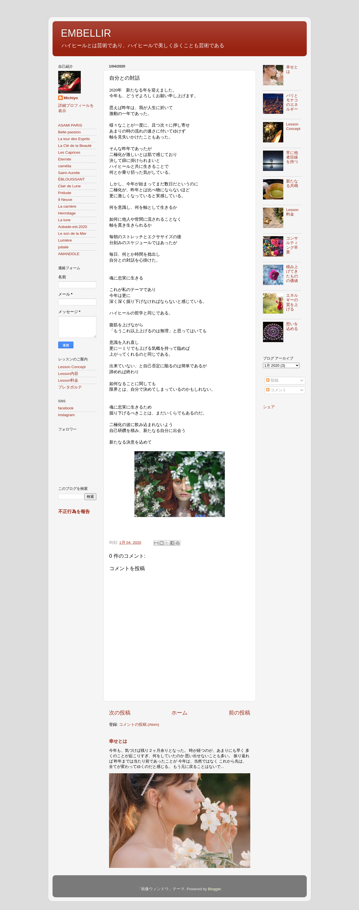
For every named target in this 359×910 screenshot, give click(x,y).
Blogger (214, 889)
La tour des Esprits (74, 139)
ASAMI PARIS (70, 125)
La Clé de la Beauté (75, 146)
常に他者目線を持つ (292, 157)
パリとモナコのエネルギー (292, 103)
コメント (276, 390)
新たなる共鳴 (292, 183)
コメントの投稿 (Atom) (139, 724)
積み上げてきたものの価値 (292, 274)
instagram (66, 415)
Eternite (64, 159)
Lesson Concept (72, 367)
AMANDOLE (69, 254)
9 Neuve (65, 199)
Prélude (64, 193)
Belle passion (69, 132)
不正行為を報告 (74, 511)
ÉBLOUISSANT (71, 179)
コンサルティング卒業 (292, 245)
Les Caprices (69, 152)
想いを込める (292, 326)
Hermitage (67, 213)
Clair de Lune (69, 186)
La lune (64, 220)
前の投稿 (239, 713)
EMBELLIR (86, 33)
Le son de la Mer (72, 233)
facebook (66, 408)
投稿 (272, 380)
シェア (269, 407)
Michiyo (71, 98)
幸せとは (118, 741)
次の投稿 (119, 713)
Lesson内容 (68, 374)
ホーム (179, 713)
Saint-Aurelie (69, 173)
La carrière (67, 206)
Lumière (65, 240)
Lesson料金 (68, 380)
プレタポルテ (70, 387)
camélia (64, 166)
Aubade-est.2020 (72, 227)
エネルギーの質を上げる (292, 302)
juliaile (63, 247)
